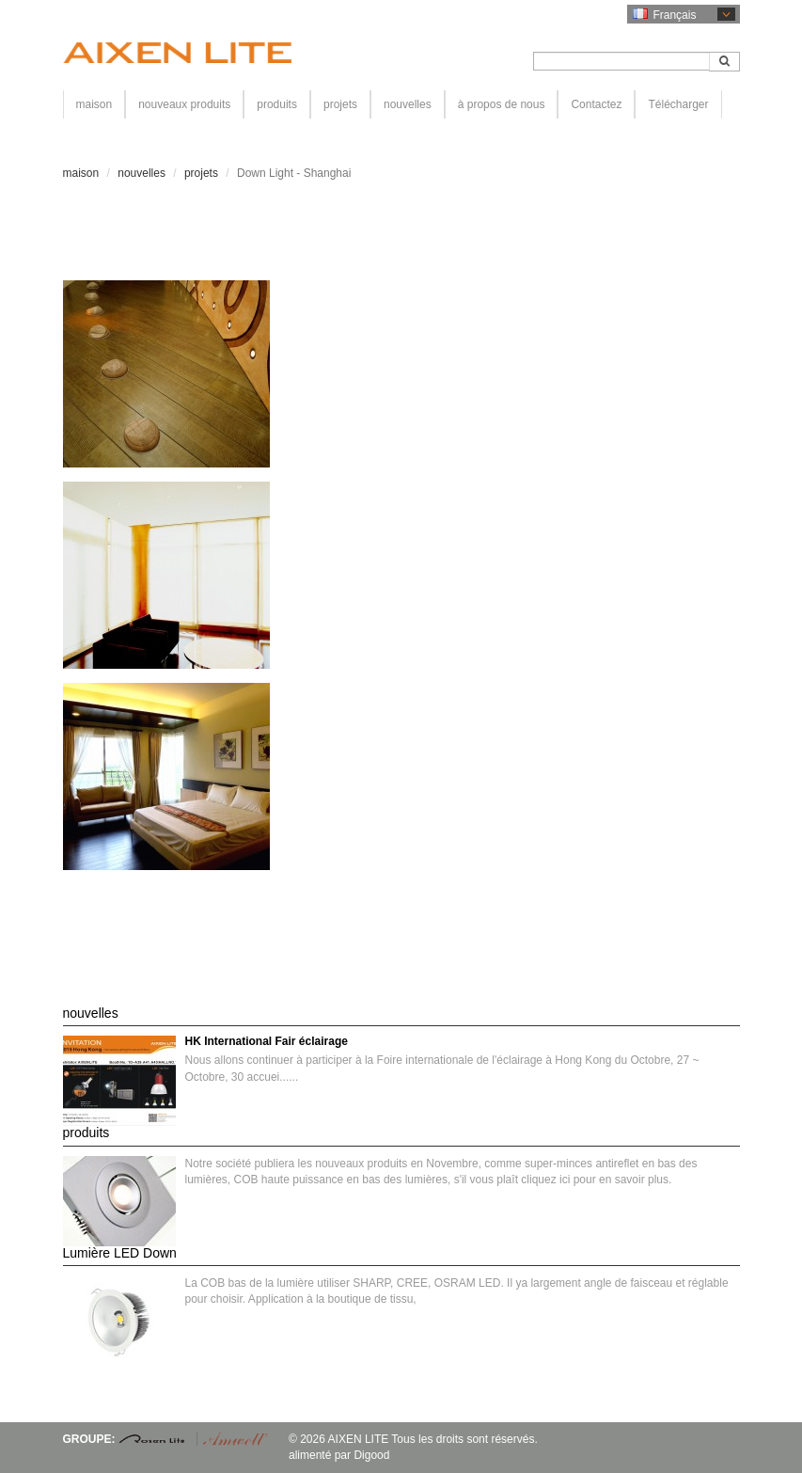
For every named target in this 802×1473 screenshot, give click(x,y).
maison (94, 104)
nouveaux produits (184, 104)
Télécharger (678, 104)
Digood (371, 1455)
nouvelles (408, 104)
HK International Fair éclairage (266, 1041)
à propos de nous (501, 104)
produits (277, 104)
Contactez (596, 104)
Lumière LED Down (120, 1252)
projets (340, 104)
